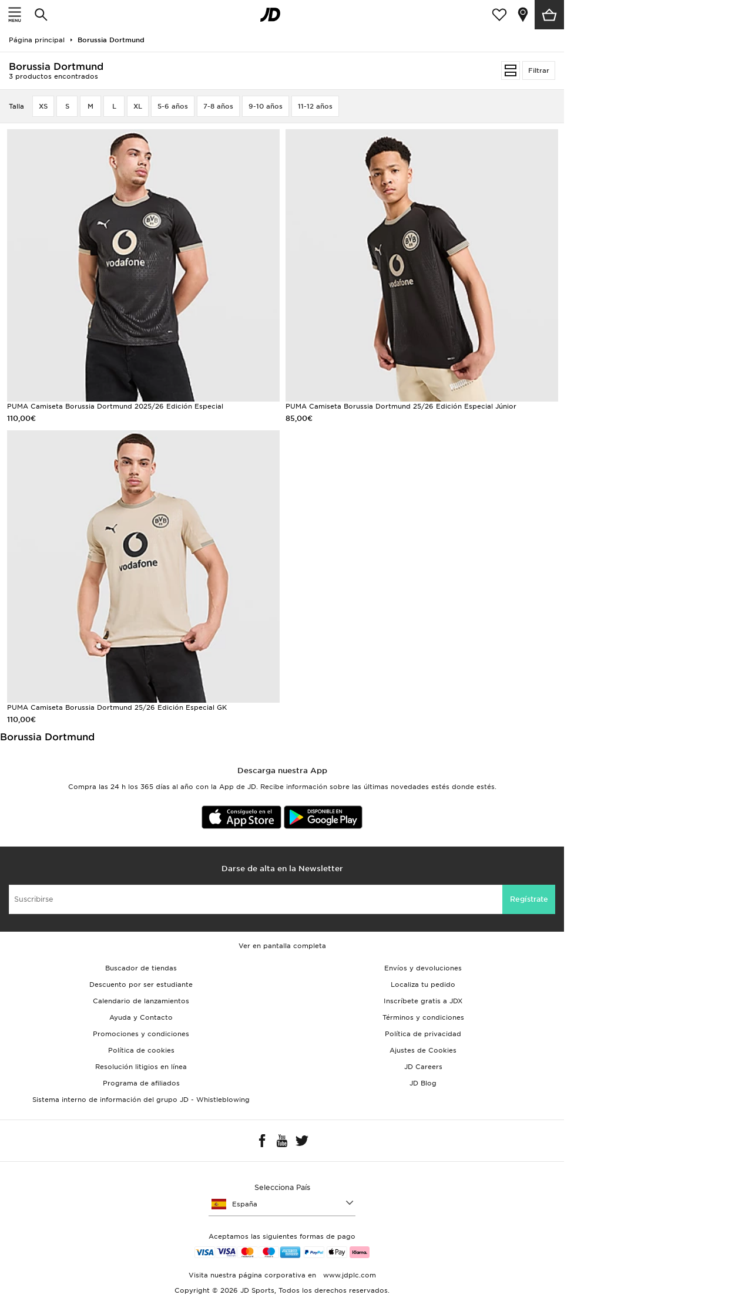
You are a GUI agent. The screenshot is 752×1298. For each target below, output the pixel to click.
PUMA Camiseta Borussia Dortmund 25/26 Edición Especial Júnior (401, 406)
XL (137, 106)
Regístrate (529, 899)
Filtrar (538, 70)
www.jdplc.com (348, 1275)
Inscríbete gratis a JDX (423, 1001)
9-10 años (266, 106)
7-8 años (218, 106)
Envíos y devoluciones (423, 968)
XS (43, 106)
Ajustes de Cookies (423, 1050)
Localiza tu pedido (423, 984)
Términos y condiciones (423, 1017)
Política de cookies (141, 1050)
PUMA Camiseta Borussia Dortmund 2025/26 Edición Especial (115, 406)
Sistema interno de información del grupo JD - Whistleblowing (141, 1099)
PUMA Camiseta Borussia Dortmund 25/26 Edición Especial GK (117, 707)
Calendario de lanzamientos (141, 1001)
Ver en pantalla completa (282, 946)
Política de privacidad (423, 1034)
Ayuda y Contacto (141, 1017)
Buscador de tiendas (141, 968)
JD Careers (423, 1067)
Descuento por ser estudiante (141, 984)
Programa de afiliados (141, 1083)
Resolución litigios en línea (141, 1067)
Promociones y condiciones (141, 1034)
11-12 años (315, 106)
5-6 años (172, 106)
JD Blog (423, 1083)
